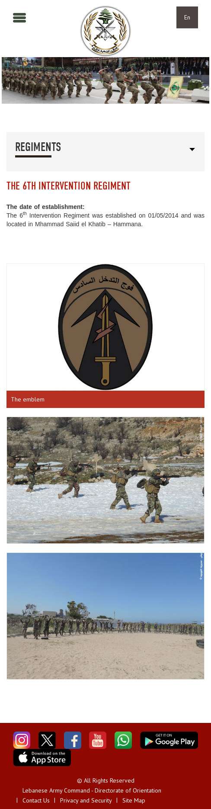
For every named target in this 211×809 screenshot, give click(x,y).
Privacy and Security (86, 800)
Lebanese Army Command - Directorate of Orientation (91, 790)
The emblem (28, 399)
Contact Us (36, 800)
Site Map (133, 800)
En (187, 17)
